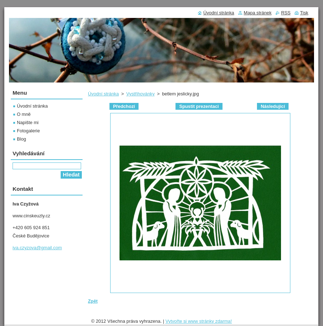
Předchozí (124, 106)
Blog (21, 139)
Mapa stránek (258, 12)
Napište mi (27, 122)
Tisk (304, 12)
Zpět (93, 301)
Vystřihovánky (140, 93)
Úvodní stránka (103, 93)
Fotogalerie (28, 130)
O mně (24, 114)
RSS (285, 12)
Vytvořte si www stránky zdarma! (198, 321)
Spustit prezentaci (199, 106)
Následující (273, 106)
